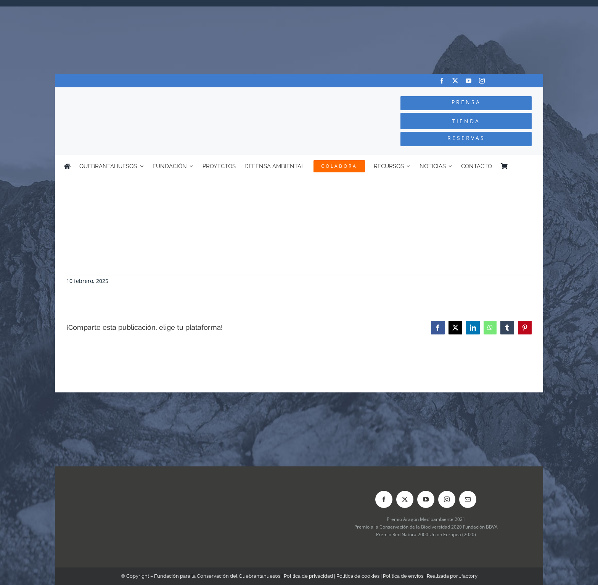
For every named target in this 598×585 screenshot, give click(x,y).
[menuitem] (530, 166)
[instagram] (482, 81)
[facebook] (442, 81)
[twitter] (455, 81)
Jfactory (468, 576)
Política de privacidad (308, 576)
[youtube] (468, 81)
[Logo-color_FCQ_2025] (147, 94)
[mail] (467, 499)
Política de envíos (403, 576)
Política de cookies (357, 576)
